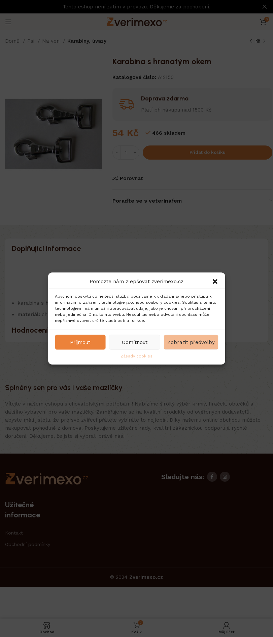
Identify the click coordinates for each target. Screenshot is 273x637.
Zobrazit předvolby (191, 342)
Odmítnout (134, 342)
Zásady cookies (136, 356)
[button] (215, 281)
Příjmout (80, 342)
